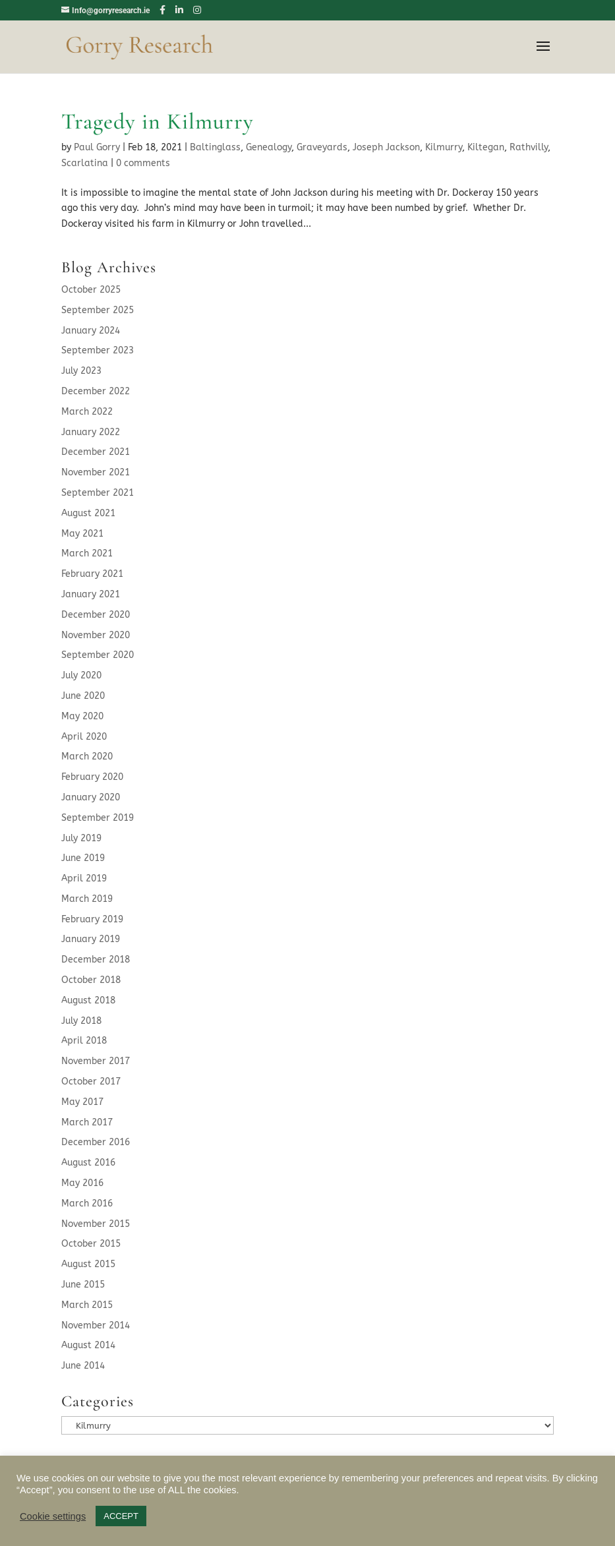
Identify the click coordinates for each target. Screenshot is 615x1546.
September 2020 (97, 655)
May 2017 (82, 1102)
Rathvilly (529, 147)
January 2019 (90, 939)
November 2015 (95, 1224)
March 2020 (87, 756)
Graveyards (322, 147)
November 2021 (95, 472)
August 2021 (88, 513)
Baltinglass (215, 147)
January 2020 (90, 797)
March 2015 (87, 1305)
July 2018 (81, 1020)
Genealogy (268, 147)
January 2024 (90, 330)
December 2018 (95, 959)
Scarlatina (84, 163)
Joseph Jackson (386, 147)
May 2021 (82, 533)
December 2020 (95, 614)
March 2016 (87, 1203)
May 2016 (82, 1183)
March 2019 (87, 899)
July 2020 (81, 675)
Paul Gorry (97, 147)
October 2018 (91, 980)
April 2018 (84, 1040)
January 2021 (90, 594)
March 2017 (87, 1122)
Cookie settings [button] (53, 1516)
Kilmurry (443, 147)
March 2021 (87, 553)
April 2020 (84, 736)
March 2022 (87, 411)
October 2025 (91, 289)
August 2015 (88, 1264)
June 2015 (83, 1284)
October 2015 (91, 1243)
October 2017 (91, 1081)
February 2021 (92, 574)
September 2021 (97, 492)
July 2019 (81, 838)
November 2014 (95, 1325)
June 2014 (83, 1365)
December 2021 (95, 452)
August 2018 (88, 1000)
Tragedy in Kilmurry (157, 121)
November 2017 (95, 1061)
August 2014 (88, 1345)
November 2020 (95, 635)
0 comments (143, 163)
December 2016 (95, 1142)
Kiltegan (485, 147)
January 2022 (90, 432)
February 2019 (92, 919)
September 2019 (97, 817)
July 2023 (81, 370)
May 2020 (82, 716)
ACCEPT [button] (120, 1516)
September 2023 (97, 350)
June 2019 (83, 858)
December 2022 (95, 391)
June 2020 (83, 695)
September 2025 (97, 310)
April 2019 (84, 878)
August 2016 (88, 1162)
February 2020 (92, 777)
